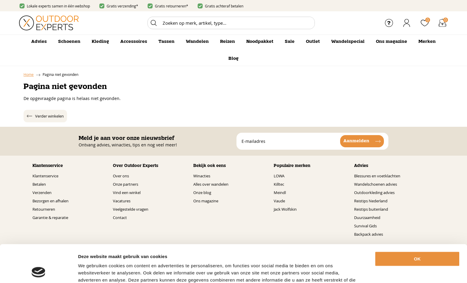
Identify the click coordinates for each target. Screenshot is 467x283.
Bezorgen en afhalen (50, 201)
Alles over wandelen (210, 184)
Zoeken (154, 23)
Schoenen (69, 41)
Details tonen (330, 271)
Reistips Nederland (370, 201)
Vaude (279, 201)
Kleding (100, 41)
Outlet (313, 41)
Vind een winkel (127, 192)
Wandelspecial (348, 41)
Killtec (279, 184)
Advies (39, 41)
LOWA (279, 176)
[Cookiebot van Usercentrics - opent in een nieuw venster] (39, 271)
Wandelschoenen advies (375, 184)
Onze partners (125, 184)
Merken (427, 41)
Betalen (39, 184)
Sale (290, 41)
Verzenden (42, 192)
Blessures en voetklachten (377, 176)
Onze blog (202, 192)
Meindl (280, 192)
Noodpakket (259, 41)
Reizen (227, 41)
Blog (233, 58)
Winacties (201, 176)
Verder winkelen (49, 116)
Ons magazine (391, 41)
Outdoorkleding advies (374, 192)
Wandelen (197, 41)
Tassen (166, 41)
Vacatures (121, 201)
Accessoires (133, 41)
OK (417, 223)
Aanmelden (356, 141)
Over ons (121, 176)
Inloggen (406, 23)
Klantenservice (45, 176)
